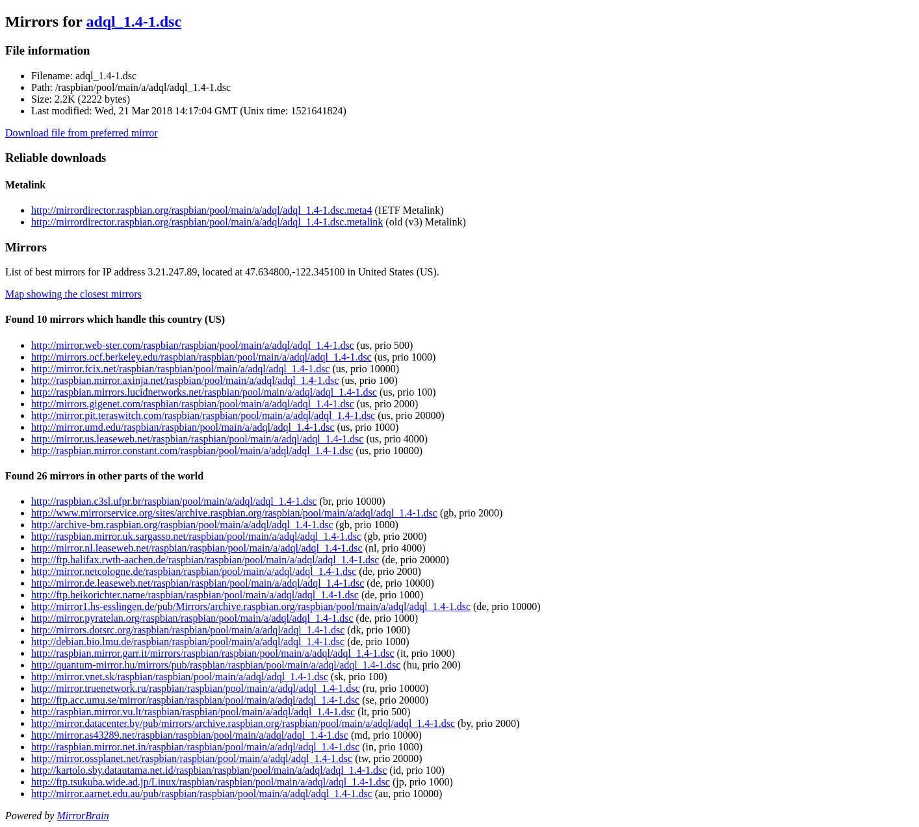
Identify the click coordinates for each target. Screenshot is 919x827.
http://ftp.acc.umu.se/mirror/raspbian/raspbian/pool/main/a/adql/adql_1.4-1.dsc (195, 700)
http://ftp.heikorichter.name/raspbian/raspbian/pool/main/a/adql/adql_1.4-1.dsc (195, 594)
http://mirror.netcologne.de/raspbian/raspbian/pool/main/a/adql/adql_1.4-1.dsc (193, 571)
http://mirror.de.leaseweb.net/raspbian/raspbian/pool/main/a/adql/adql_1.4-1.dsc (197, 583)
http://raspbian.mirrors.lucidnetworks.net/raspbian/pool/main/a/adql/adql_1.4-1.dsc (204, 392)
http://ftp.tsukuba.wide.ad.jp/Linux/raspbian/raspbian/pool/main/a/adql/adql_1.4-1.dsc (210, 781)
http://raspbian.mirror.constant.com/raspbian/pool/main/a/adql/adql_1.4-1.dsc (192, 450)
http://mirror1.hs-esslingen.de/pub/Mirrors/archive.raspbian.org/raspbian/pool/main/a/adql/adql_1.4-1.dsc (251, 606)
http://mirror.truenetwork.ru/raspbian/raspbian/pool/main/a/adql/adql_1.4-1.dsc (195, 688)
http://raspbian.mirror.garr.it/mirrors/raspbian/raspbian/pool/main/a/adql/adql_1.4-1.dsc (213, 653)
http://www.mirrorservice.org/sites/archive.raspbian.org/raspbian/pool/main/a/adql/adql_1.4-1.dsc (234, 512)
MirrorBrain (83, 815)
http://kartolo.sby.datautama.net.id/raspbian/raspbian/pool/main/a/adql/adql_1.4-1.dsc (209, 770)
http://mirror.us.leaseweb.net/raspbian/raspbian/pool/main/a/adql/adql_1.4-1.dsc (197, 438)
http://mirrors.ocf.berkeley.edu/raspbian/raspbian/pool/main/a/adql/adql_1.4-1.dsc (201, 357)
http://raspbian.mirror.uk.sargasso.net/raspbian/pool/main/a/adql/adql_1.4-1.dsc (196, 536)
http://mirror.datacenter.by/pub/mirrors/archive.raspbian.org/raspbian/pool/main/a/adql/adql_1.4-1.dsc (243, 723)
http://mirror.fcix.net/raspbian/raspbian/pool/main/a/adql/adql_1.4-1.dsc (180, 368)
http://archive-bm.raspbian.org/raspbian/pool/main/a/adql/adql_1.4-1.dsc (182, 524)
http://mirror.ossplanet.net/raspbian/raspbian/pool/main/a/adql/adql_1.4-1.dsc (191, 758)
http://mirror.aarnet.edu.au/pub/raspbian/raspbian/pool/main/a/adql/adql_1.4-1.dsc (201, 793)
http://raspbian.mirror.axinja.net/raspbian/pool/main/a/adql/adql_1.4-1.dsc (185, 380)
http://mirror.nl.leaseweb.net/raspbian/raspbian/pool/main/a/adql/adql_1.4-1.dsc (197, 547)
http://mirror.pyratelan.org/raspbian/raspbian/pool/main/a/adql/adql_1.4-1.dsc (192, 618)
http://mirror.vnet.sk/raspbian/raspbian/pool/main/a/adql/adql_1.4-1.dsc (179, 676)
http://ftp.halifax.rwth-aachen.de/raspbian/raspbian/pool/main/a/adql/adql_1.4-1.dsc (205, 559)
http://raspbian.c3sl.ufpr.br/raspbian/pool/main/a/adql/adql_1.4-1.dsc (174, 501)
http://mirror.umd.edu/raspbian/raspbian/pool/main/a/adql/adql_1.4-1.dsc (183, 427)
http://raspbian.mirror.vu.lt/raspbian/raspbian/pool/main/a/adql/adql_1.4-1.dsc (193, 711)
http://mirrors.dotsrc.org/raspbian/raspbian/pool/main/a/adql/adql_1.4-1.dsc (187, 629)
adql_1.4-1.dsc (133, 21)
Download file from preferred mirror (81, 132)
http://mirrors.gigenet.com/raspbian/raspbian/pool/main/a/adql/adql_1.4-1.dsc (192, 403)
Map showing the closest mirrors (73, 293)
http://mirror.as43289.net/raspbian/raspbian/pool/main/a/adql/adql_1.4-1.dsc (189, 735)
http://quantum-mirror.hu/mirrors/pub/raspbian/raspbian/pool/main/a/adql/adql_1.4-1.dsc (215, 664)
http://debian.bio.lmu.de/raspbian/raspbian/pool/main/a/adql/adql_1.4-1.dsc (187, 641)
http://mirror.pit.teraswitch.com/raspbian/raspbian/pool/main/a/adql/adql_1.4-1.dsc (203, 415)
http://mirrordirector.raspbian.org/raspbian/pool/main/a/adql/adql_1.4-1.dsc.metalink (207, 221)
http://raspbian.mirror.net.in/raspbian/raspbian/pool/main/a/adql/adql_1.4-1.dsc (195, 746)
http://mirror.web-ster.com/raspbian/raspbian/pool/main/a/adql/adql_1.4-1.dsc (192, 345)
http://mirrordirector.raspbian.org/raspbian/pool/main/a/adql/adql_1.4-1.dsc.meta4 (201, 210)
